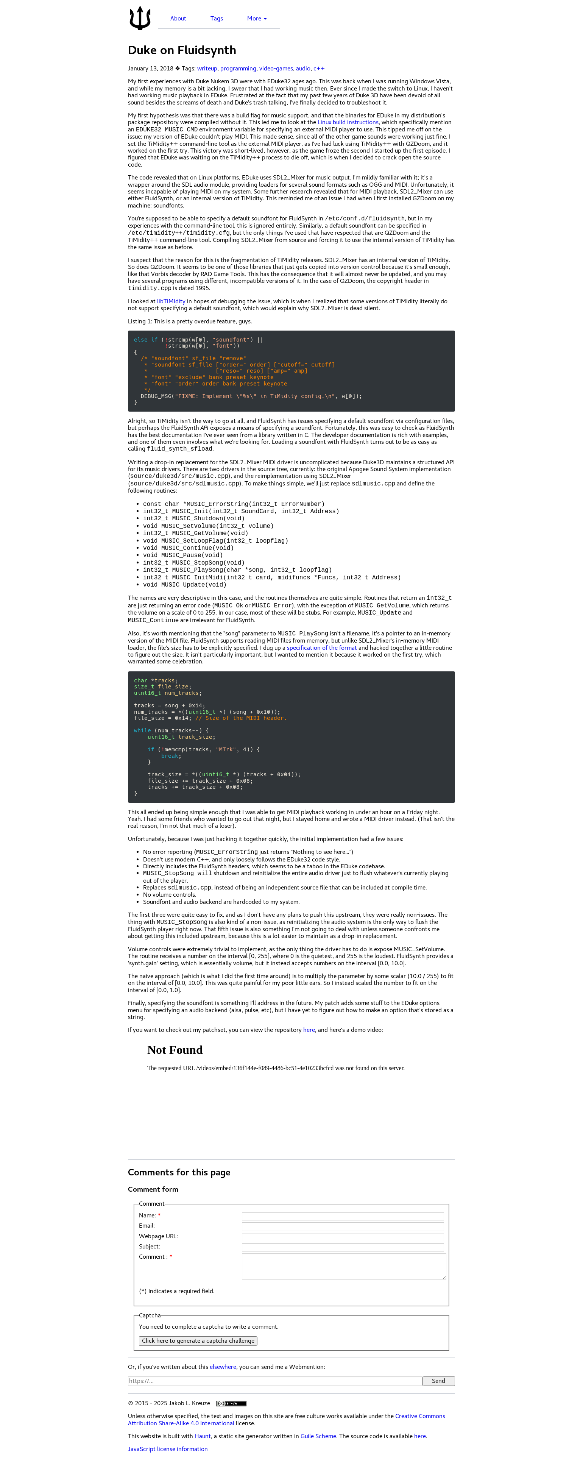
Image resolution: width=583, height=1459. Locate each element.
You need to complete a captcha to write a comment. (209, 1326)
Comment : (153, 1257)
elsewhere (223, 1367)
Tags (216, 18)
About (178, 18)
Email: (147, 1226)
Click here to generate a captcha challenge (198, 1341)
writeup (207, 68)
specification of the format (322, 648)
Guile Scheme (318, 1436)
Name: (147, 1215)
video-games (276, 68)
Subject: (149, 1246)
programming (238, 68)
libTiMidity (171, 301)
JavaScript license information (168, 1449)
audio (303, 68)
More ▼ (257, 18)
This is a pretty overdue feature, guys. (190, 321)
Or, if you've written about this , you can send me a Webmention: (226, 1367)
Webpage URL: (158, 1236)
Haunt (203, 1436)
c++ (319, 68)
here (309, 1030)
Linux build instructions (348, 122)
